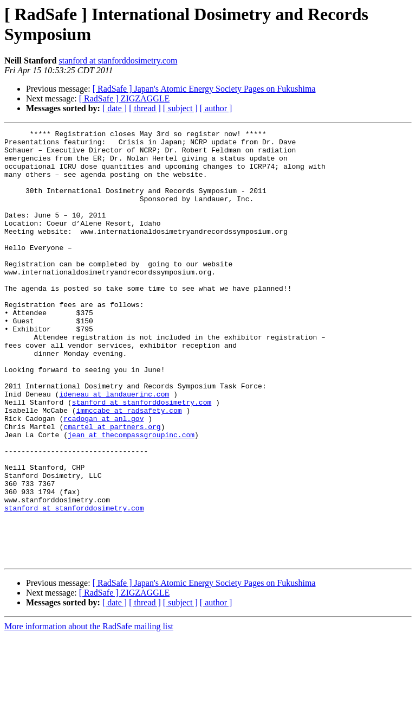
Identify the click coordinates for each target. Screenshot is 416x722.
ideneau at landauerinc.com (114, 447)
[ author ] (216, 108)
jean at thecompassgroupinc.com (131, 496)
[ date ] (114, 108)
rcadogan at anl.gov (103, 477)
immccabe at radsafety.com (129, 467)
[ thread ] (145, 108)
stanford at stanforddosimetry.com (117, 60)
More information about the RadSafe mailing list (88, 712)
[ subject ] (180, 108)
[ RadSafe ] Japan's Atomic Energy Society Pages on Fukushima (204, 88)
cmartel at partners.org (111, 486)
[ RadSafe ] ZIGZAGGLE (124, 98)
